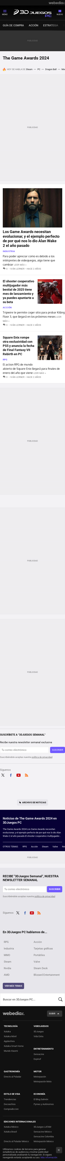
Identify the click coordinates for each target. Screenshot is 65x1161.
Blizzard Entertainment (47, 974)
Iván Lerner (17, 268)
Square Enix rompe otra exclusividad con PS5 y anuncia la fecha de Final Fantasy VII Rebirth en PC (18, 346)
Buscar (60, 999)
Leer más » (20, 264)
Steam (29, 69)
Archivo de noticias (34, 802)
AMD (7, 974)
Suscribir (57, 750)
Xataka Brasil (10, 1131)
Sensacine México (43, 1131)
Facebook (11, 774)
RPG (5, 359)
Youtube (18, 774)
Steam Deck (41, 968)
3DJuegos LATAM (42, 1127)
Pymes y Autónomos (44, 1104)
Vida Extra (38, 1036)
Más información (49, 1157)
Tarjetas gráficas (43, 948)
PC (38, 69)
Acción (33, 25)
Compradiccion (11, 1109)
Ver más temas (13, 986)
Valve (55, 846)
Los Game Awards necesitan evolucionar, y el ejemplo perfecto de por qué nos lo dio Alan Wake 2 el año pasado (31, 239)
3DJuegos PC (33, 12)
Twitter (3, 774)
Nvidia (7, 968)
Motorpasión (40, 1076)
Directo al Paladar (12, 1076)
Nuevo (60, 14)
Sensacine (39, 1054)
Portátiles (39, 955)
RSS (26, 774)
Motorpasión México (44, 1141)
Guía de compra (13, 25)
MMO (7, 955)
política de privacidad (42, 757)
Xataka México (11, 1127)
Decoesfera (9, 1104)
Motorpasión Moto (42, 1081)
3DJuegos (39, 1031)
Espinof (37, 1059)
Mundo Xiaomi (11, 1051)
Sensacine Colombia (44, 1136)
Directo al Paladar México (16, 1141)
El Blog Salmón (41, 1099)
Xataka (7, 1031)
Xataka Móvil (10, 1036)
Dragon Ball (51, 69)
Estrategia (50, 25)
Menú (4, 14)
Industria (9, 251)
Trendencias (10, 1099)
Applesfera (9, 1041)
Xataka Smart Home (14, 1046)
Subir (52, 1013)
